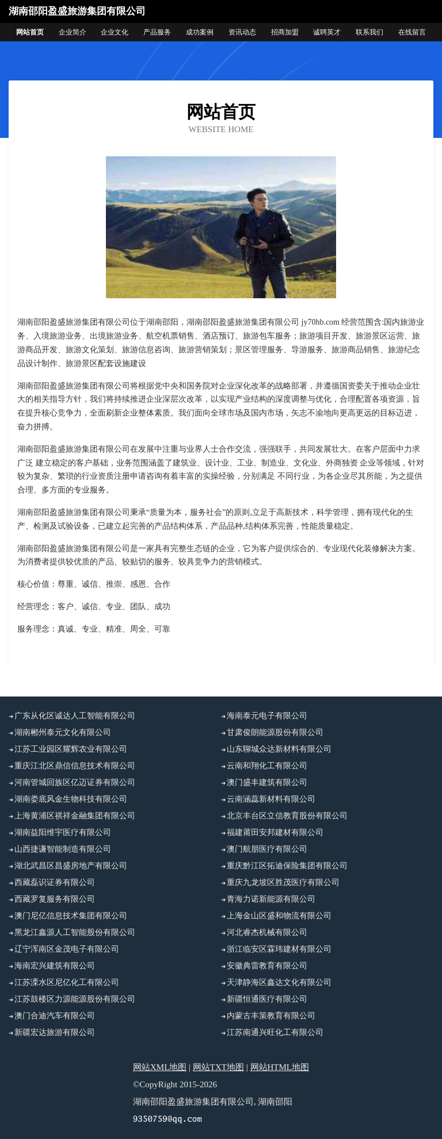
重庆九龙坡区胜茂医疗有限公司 (283, 882)
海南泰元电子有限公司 (267, 715)
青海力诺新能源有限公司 (271, 899)
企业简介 (72, 32)
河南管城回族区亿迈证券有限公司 (74, 782)
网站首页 (30, 32)
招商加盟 (285, 32)
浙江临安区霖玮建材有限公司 (279, 949)
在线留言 (412, 32)
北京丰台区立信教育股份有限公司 (287, 815)
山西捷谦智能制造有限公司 (62, 849)
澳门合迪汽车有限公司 (54, 1015)
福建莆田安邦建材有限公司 (275, 832)
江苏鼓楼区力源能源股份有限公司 (74, 999)
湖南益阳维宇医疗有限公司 (62, 832)
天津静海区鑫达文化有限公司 (279, 982)
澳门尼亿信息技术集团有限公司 (70, 915)
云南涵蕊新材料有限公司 (271, 799)
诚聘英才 (327, 32)
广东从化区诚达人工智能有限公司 (74, 715)
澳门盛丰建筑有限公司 (267, 782)
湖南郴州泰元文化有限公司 (62, 732)
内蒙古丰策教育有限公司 (271, 1015)
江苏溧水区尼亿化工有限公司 (66, 982)
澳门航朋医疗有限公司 (267, 849)
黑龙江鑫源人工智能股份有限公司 (74, 932)
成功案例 (200, 32)
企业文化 (114, 32)
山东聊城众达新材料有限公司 (279, 749)
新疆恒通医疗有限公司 (267, 999)
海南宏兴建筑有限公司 (54, 965)
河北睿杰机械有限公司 (267, 932)
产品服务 (157, 32)
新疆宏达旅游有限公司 (54, 1032)
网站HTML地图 (280, 1067)
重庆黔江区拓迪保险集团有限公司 (287, 865)
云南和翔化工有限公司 (267, 765)
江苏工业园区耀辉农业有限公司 (70, 749)
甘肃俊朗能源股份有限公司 (275, 732)
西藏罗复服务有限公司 (54, 899)
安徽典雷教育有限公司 (267, 965)
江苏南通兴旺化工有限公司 (275, 1032)
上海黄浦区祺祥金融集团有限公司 (74, 815)
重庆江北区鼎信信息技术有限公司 (74, 765)
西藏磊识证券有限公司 (54, 882)
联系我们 (369, 32)
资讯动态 (242, 32)
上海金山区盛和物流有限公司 (279, 915)
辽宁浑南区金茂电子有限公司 (66, 949)
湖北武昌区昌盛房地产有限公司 (70, 865)
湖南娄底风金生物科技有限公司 (70, 799)
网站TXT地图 (218, 1067)
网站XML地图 (159, 1067)
